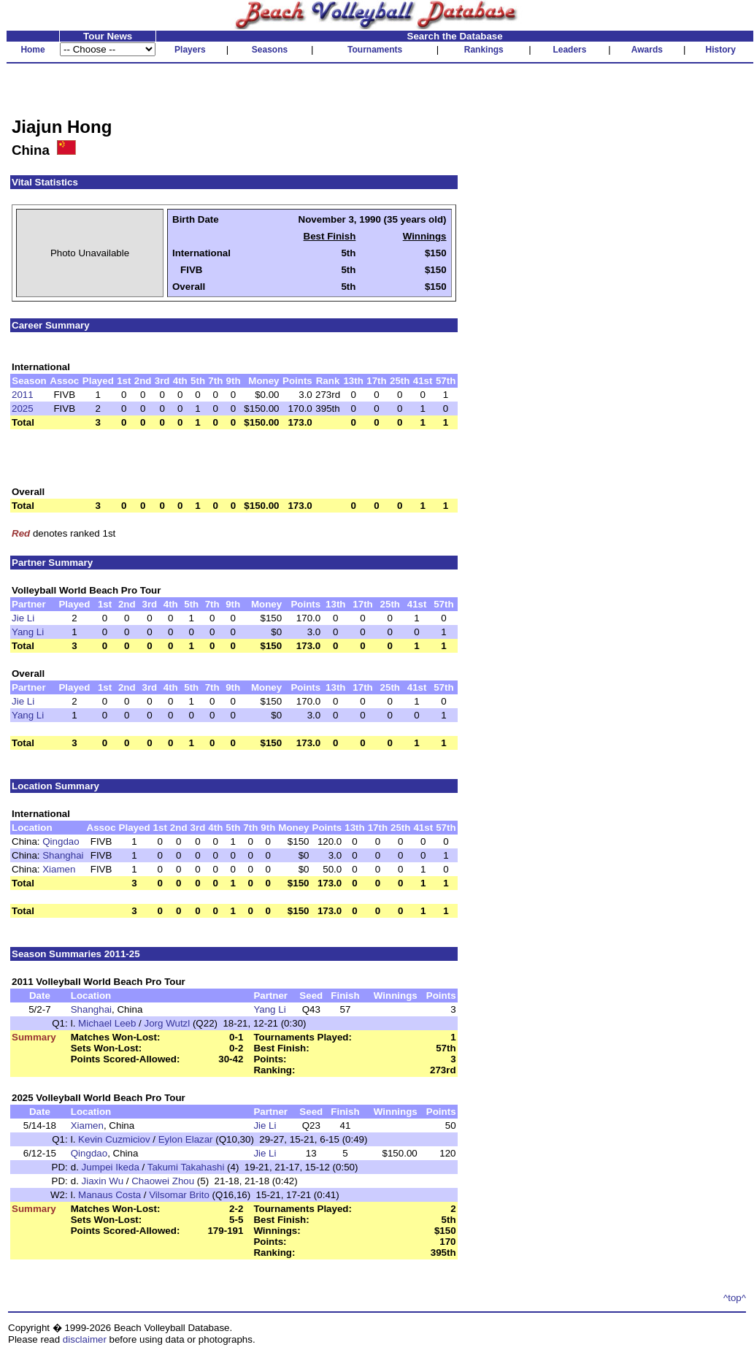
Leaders (569, 50)
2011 (23, 394)
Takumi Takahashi (186, 1167)
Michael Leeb (107, 1023)
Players (190, 50)
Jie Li (23, 618)
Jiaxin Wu (103, 1181)
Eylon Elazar (185, 1139)
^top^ (734, 1297)
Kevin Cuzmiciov (114, 1139)
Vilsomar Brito (179, 1194)
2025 (23, 408)
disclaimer (85, 1339)
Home (32, 50)
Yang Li (28, 631)
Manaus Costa (109, 1194)
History (721, 50)
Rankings (484, 50)
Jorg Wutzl (168, 1023)
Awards (647, 50)
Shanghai (62, 855)
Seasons (270, 50)
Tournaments (374, 50)
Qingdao (60, 841)
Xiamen (58, 869)
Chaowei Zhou (162, 1181)
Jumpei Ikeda (110, 1167)
